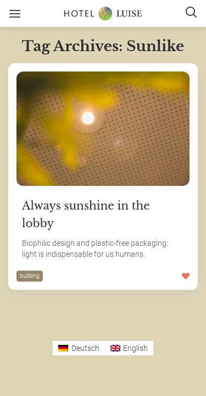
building (30, 275)
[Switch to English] (129, 348)
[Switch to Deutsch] (79, 348)
